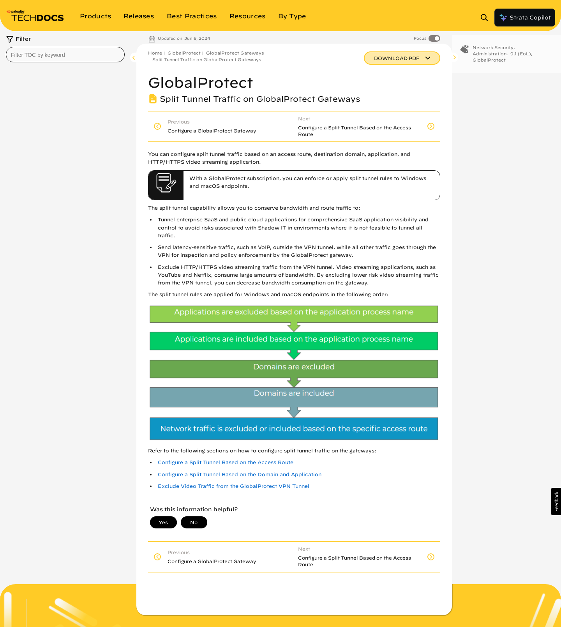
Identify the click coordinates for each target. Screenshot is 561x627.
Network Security (493, 53)
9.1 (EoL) (520, 59)
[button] (556, 501)
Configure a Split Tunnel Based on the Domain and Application (239, 474)
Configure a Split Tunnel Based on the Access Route (225, 462)
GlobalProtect (184, 52)
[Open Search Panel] (486, 17)
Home (155, 52)
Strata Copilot (525, 17)
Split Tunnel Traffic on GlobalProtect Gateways (206, 59)
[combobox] (65, 54)
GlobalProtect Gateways (235, 52)
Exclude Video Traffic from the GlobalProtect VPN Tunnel (233, 486)
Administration (489, 59)
